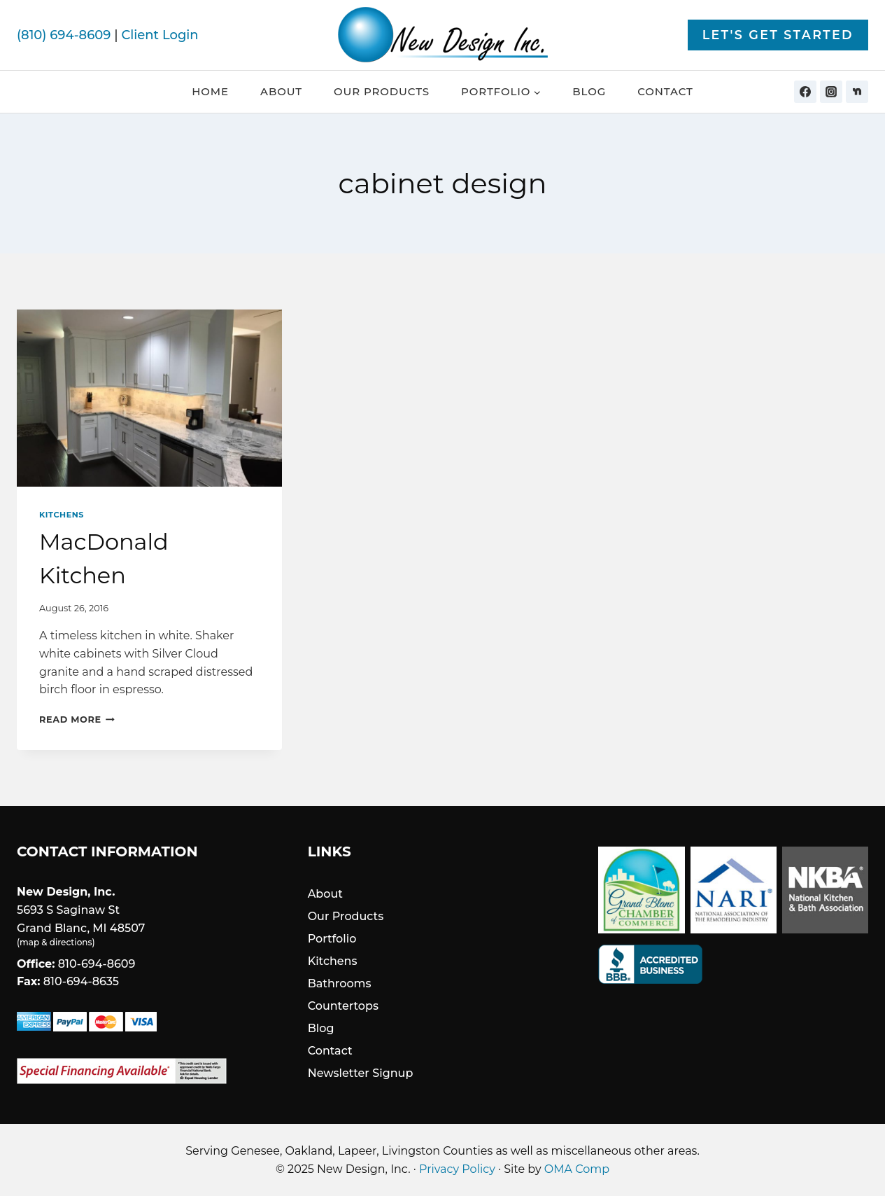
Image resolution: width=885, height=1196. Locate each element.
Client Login (159, 35)
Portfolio (332, 938)
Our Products (382, 91)
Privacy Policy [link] (457, 1169)
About (281, 91)
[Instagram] (831, 92)
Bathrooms (339, 983)
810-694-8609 (97, 964)
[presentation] (149, 398)
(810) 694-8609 (64, 35)
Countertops (343, 1006)
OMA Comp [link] (576, 1169)
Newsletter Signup (360, 1073)
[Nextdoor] (857, 92)
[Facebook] (805, 92)
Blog (589, 91)
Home (210, 91)
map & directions (56, 942)
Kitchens (61, 515)
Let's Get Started (778, 34)
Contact (665, 91)
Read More (77, 719)
